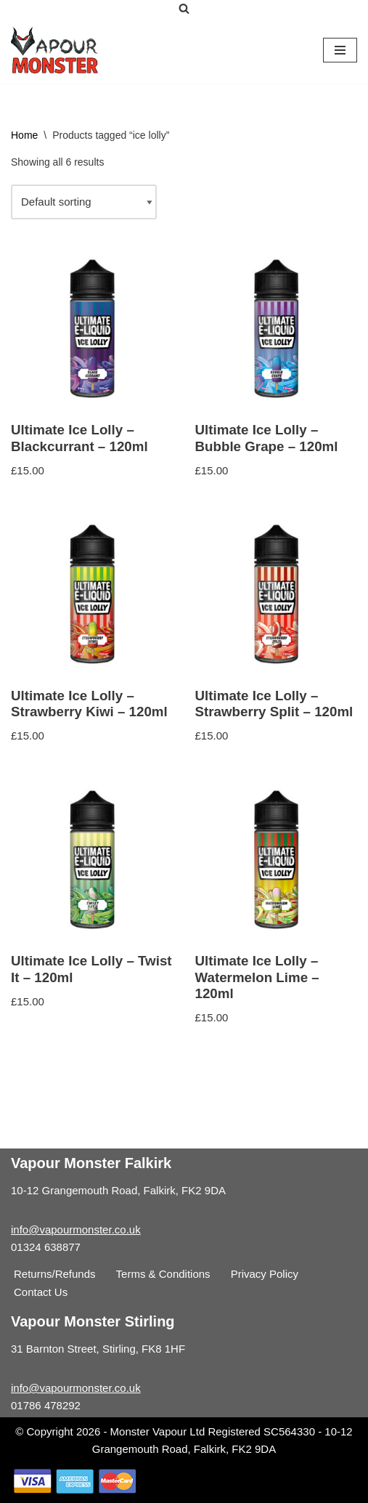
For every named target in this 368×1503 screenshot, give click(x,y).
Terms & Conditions (163, 1274)
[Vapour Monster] (54, 50)
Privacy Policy (264, 1274)
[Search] (184, 8)
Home (24, 135)
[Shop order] (84, 202)
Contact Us (41, 1292)
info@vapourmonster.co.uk (76, 1229)
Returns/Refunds (55, 1274)
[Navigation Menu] (340, 50)
